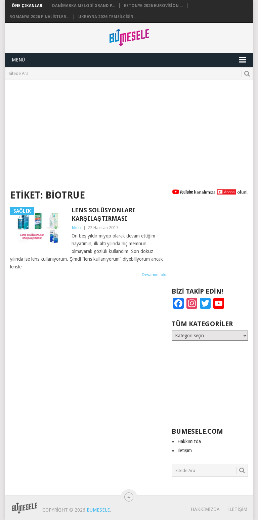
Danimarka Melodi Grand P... (83, 5)
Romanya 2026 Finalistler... (39, 16)
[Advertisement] (129, 130)
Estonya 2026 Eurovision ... (153, 5)
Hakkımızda (189, 441)
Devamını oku (155, 274)
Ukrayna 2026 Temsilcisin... (107, 16)
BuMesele (98, 510)
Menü (18, 59)
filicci (76, 227)
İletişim (184, 450)
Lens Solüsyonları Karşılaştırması (103, 214)
